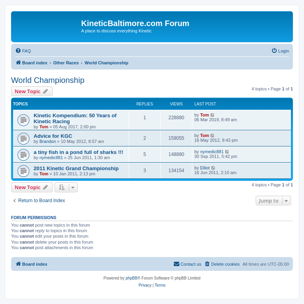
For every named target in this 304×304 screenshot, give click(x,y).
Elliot (205, 167)
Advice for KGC (53, 136)
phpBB (131, 278)
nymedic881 (51, 157)
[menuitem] (23, 51)
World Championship (47, 80)
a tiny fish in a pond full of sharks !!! (78, 152)
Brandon (48, 141)
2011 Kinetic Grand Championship (76, 168)
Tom (44, 126)
